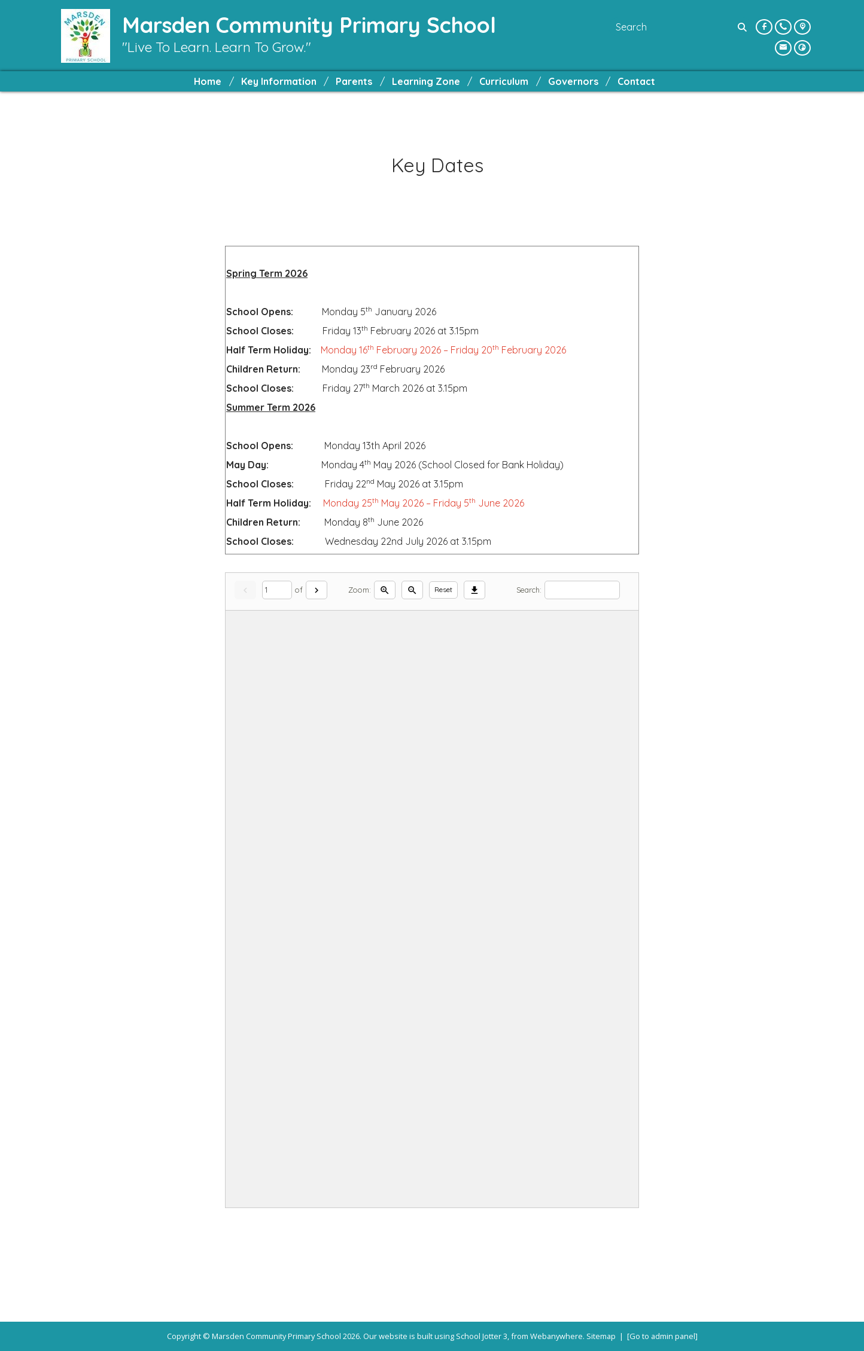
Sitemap (601, 1336)
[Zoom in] (385, 590)
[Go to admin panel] (662, 1336)
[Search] (743, 26)
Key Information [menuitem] (279, 81)
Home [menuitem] (207, 81)
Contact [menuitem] (636, 81)
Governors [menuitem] (573, 81)
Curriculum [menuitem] (503, 81)
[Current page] (277, 590)
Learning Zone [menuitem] (426, 81)
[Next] (316, 590)
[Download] (474, 590)
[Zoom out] (412, 590)
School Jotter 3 (481, 1336)
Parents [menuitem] (354, 81)
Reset (443, 589)
